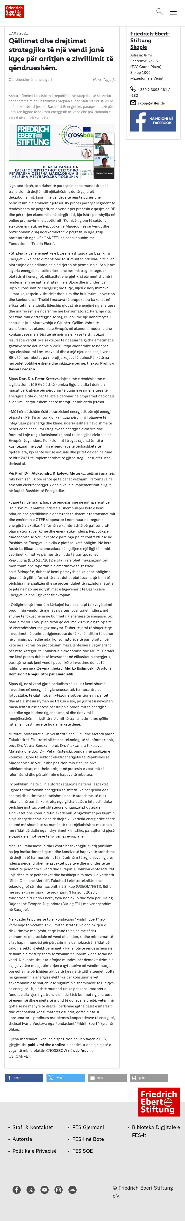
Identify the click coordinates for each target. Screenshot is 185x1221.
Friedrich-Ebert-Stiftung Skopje (150, 40)
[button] (24, 1078)
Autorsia (22, 1139)
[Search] (160, 11)
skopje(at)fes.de (151, 103)
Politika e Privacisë (35, 1151)
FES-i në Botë (88, 1139)
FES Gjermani (88, 1127)
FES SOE (82, 1151)
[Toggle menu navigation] (173, 11)
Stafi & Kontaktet (33, 1127)
